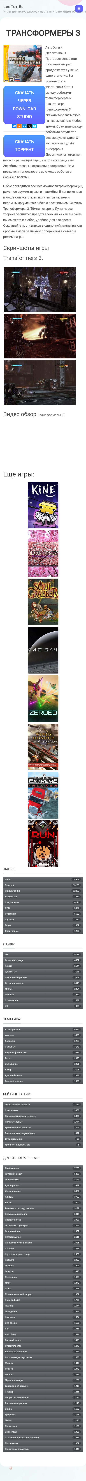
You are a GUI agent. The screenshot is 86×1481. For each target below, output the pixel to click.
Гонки (43, 925)
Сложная (43, 1248)
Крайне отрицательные (43, 1144)
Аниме (43, 966)
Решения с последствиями (43, 1208)
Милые (43, 989)
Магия (43, 1420)
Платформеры (43, 1237)
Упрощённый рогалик (43, 1386)
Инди (43, 879)
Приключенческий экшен (43, 1242)
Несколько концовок (43, 1351)
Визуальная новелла (43, 1214)
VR (43, 1006)
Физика (43, 1363)
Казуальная (43, 896)
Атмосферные (43, 1029)
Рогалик (43, 1374)
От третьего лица (43, 983)
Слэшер (43, 1391)
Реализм (43, 994)
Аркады (43, 1197)
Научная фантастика (43, 1052)
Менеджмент (43, 1311)
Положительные (43, 1121)
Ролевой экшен (43, 1340)
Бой (43, 1328)
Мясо (43, 1283)
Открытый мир (43, 1231)
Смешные (43, 1046)
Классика (43, 1317)
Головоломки (43, 1179)
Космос (43, 1368)
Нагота (43, 1202)
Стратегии (43, 914)
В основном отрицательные (43, 1133)
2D (43, 954)
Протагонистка (43, 1219)
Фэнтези (43, 1035)
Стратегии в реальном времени (43, 1437)
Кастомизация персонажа (43, 1357)
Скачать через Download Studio (24, 104)
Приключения (43, 891)
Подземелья (43, 1443)
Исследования (43, 1191)
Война (43, 1409)
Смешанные (43, 1110)
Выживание (43, 1064)
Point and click (43, 1300)
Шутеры (43, 919)
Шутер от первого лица (43, 1254)
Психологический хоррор (43, 1294)
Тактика (43, 1305)
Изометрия (43, 1432)
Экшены (43, 885)
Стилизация (43, 1000)
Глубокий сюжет (43, 1174)
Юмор (43, 1069)
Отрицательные (43, 1139)
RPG (43, 908)
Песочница (43, 1277)
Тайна (43, 1288)
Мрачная (43, 1265)
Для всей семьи (43, 1075)
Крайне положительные (43, 1127)
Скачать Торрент (24, 145)
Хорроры (43, 1041)
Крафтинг (43, 1414)
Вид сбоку (43, 1334)
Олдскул (43, 1271)
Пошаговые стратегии (43, 1449)
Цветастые (43, 971)
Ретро (43, 1058)
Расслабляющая (43, 1081)
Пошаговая (43, 1426)
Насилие (43, 1260)
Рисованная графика (43, 1403)
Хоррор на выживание (43, 1397)
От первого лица (43, 960)
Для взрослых (43, 1185)
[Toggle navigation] (79, 9)
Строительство (43, 1346)
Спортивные (43, 931)
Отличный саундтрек (43, 1225)
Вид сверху (43, 1323)
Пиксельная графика (43, 977)
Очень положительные (43, 1104)
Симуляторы (43, 902)
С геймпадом (43, 1168)
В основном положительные (43, 1116)
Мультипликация (43, 1380)
